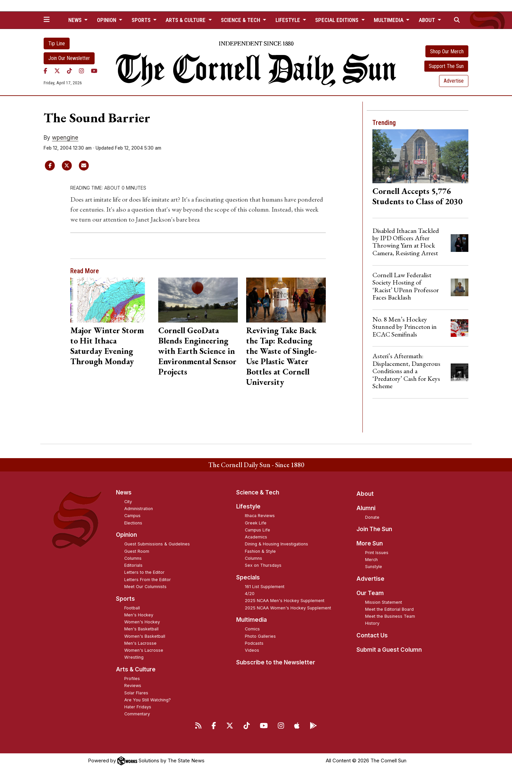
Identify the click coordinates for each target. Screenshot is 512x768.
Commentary (137, 713)
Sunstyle (373, 566)
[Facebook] (45, 71)
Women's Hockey (142, 621)
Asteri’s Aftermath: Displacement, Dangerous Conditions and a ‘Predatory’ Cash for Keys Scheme (406, 371)
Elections (133, 522)
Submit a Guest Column (389, 649)
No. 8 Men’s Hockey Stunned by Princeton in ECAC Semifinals (404, 327)
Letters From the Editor (147, 579)
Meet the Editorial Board (389, 609)
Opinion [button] (107, 20)
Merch (371, 559)
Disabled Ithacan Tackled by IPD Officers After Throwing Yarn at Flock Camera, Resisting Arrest (405, 241)
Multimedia (251, 619)
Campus (132, 515)
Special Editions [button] (337, 20)
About (365, 493)
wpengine (65, 137)
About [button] (427, 20)
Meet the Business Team (390, 616)
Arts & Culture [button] (186, 20)
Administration (138, 508)
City (128, 501)
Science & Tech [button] (241, 20)
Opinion (126, 534)
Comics (252, 628)
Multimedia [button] (389, 20)
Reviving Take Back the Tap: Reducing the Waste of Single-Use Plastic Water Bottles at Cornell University (281, 356)
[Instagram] (81, 71)
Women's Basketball (144, 636)
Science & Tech (257, 492)
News (124, 492)
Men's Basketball (141, 628)
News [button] (75, 20)
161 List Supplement (264, 586)
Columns (133, 558)
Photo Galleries (260, 636)
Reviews (132, 685)
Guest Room (136, 551)
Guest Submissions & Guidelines (157, 543)
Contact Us (372, 635)
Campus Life (257, 529)
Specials (248, 577)
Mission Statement (383, 602)
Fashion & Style (260, 551)
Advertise (454, 81)
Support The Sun (446, 66)
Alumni (365, 508)
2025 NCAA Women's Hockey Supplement (288, 607)
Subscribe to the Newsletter (275, 662)
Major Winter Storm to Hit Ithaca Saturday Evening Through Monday (107, 346)
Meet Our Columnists (145, 586)
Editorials (133, 565)
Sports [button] (142, 20)
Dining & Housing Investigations (276, 543)
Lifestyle (248, 506)
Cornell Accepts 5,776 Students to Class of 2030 (417, 196)
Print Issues (376, 552)
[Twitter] (57, 71)
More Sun (369, 543)
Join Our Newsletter (69, 58)
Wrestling (134, 657)
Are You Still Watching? (147, 699)
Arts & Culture (136, 669)
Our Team (370, 593)
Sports (125, 598)
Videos (252, 650)
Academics (256, 536)
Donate (372, 517)
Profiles (132, 678)
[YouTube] (94, 71)
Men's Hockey (138, 614)
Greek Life (255, 522)
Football (132, 607)
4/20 (250, 593)
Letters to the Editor (144, 572)
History (372, 623)
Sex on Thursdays (263, 565)
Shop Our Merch (447, 51)
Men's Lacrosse (140, 643)
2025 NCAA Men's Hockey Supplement (284, 600)
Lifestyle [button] (288, 20)
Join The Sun (374, 529)
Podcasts (254, 643)
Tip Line (56, 43)
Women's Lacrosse (143, 650)
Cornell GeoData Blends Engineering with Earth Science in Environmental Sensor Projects (197, 351)
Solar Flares (136, 692)
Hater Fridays (137, 706)
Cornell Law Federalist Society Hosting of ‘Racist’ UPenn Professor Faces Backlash (405, 286)
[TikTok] (69, 71)
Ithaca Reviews (260, 515)
